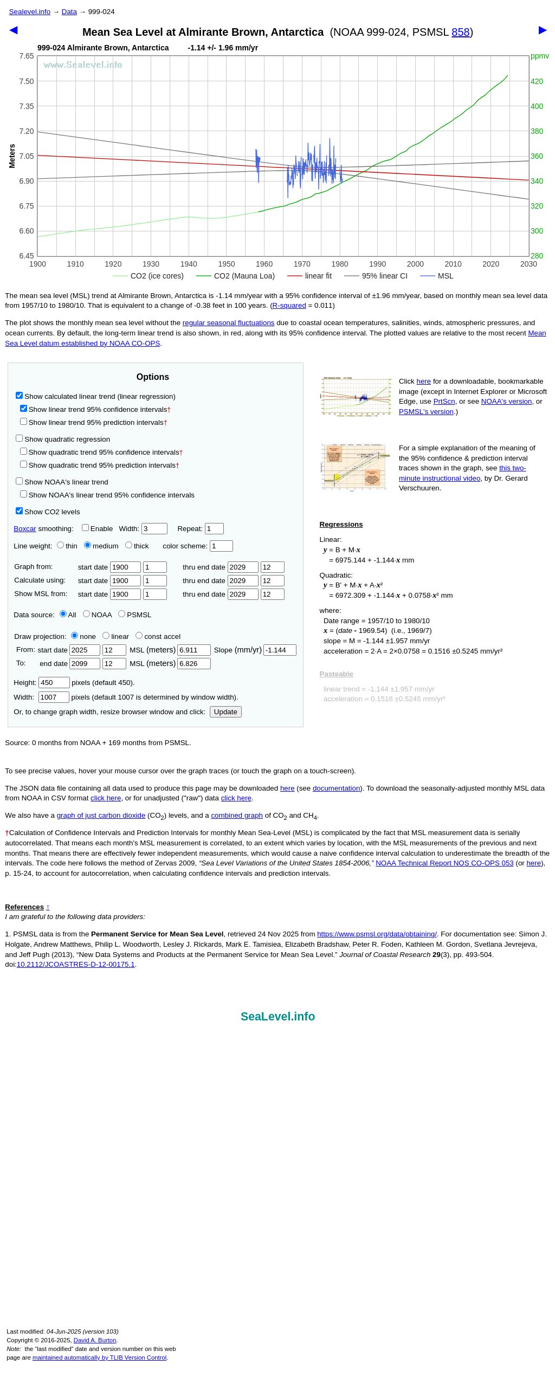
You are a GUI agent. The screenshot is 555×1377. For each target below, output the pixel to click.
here (424, 381)
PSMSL (134, 615)
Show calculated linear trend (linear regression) (96, 396)
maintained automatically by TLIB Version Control (99, 1357)
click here (106, 798)
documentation (336, 788)
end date (68, 664)
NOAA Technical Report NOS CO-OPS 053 (445, 863)
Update (225, 712)
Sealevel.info (29, 12)
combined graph (237, 815)
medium (101, 546)
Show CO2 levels (48, 512)
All (68, 615)
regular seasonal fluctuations (229, 323)
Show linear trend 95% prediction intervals (93, 422)
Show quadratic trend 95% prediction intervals (99, 465)
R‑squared (289, 305)
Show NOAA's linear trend (62, 482)
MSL (170, 650)
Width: (143, 529)
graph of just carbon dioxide (101, 815)
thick (138, 546)
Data (69, 12)
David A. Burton (95, 1340)
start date (109, 567)
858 (460, 32)
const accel (157, 636)
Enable (97, 529)
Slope (255, 650)
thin (64, 546)
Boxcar (25, 529)
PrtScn (444, 401)
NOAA (97, 615)
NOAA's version (506, 401)
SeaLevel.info (278, 1016)
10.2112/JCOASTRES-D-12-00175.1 (76, 964)
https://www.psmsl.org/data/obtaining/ (377, 934)
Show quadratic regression (63, 439)
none (81, 636)
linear (115, 636)
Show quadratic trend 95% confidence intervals (101, 452)
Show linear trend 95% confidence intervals (93, 409)
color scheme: (198, 546)
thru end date (221, 567)
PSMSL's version (426, 412)
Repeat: (200, 529)
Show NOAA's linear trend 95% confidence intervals (107, 495)
